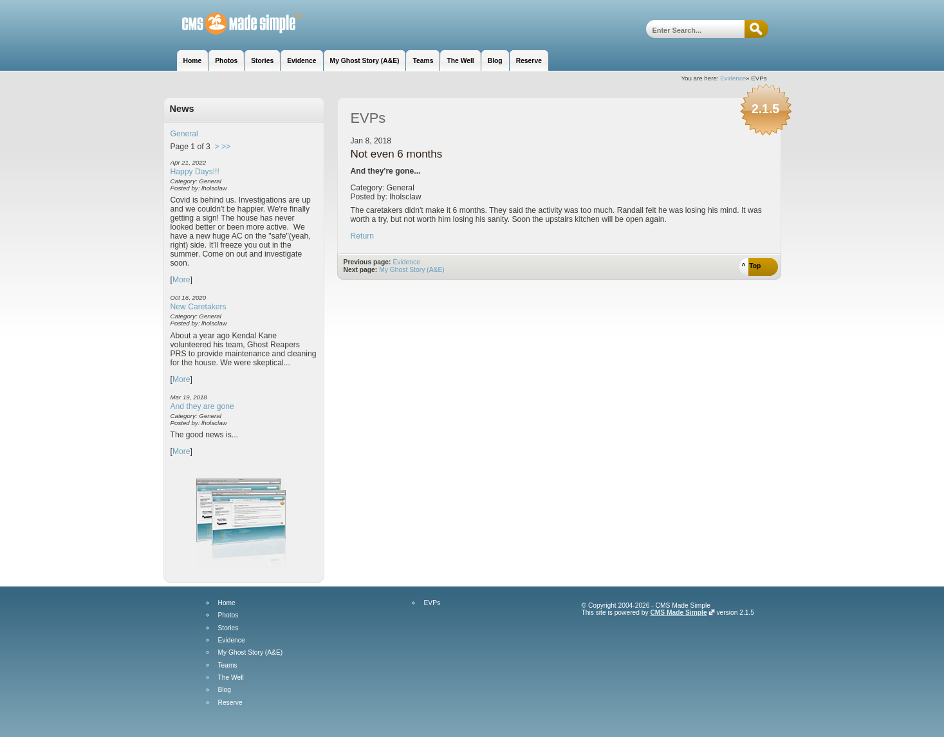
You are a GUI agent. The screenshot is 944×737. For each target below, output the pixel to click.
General (184, 133)
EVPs (432, 603)
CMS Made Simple (678, 612)
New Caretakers (199, 306)
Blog (224, 690)
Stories (228, 628)
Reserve (230, 703)
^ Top (751, 265)
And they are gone (202, 406)
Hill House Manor (232, 24)
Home (227, 603)
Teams (227, 665)
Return (363, 236)
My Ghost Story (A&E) (412, 269)
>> (225, 146)
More (181, 279)
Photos (228, 615)
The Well (231, 678)
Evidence (733, 78)
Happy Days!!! (195, 171)
